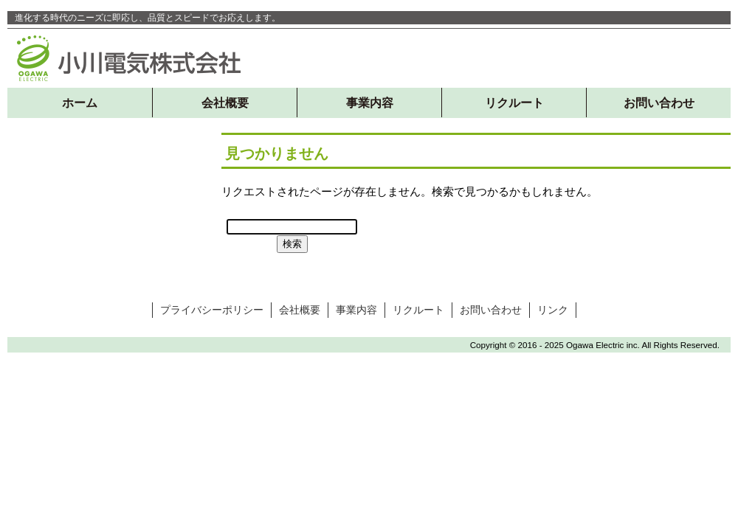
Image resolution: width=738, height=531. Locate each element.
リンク (552, 310)
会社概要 (225, 103)
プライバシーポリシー (211, 310)
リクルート (514, 103)
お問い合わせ (659, 103)
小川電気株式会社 (129, 58)
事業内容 (369, 103)
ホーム (79, 103)
